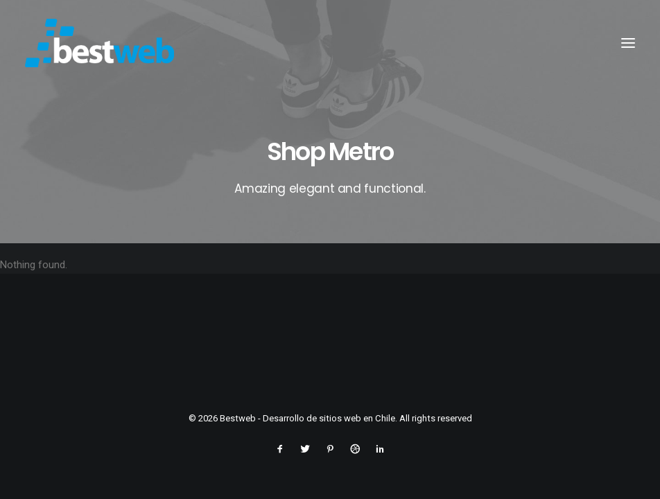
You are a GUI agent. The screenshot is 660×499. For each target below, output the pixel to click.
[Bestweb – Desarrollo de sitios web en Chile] (99, 43)
